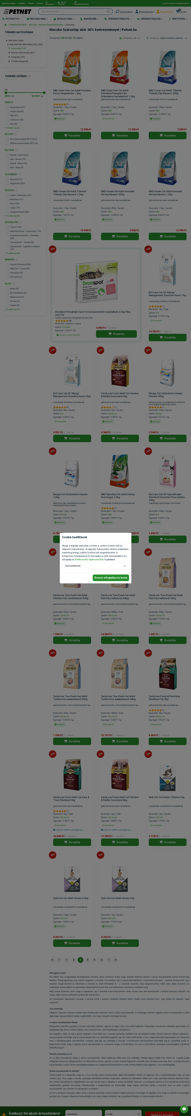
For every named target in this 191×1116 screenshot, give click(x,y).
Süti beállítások (73, 565)
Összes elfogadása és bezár (110, 577)
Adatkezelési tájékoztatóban (89, 559)
